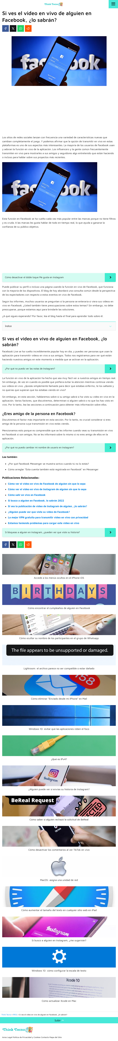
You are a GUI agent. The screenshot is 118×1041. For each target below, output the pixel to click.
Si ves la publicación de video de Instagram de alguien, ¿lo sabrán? (47, 506)
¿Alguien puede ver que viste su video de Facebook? (39, 511)
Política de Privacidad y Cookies (26, 1037)
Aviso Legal (7, 1037)
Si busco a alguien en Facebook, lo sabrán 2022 (36, 500)
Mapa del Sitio (55, 1037)
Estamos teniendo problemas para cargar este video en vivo (43, 523)
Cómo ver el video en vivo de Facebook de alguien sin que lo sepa (47, 483)
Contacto (45, 1037)
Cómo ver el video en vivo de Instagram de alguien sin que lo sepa (47, 489)
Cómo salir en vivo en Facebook (26, 494)
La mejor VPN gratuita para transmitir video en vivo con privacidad (48, 517)
